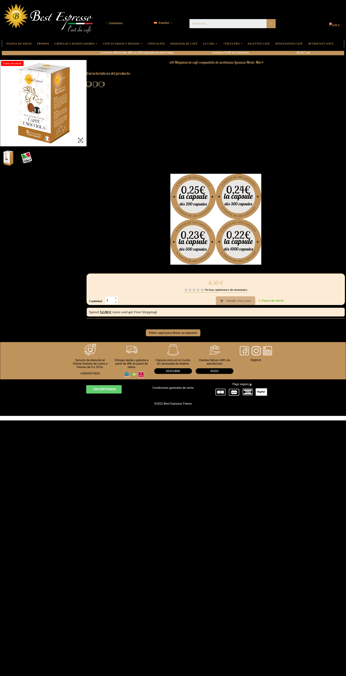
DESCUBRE (173, 371)
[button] (104, 389)
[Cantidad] (109, 300)
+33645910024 (90, 373)
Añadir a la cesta (235, 300)
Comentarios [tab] (101, 322)
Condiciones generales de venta (173, 388)
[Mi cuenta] (114, 23)
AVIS (213, 371)
